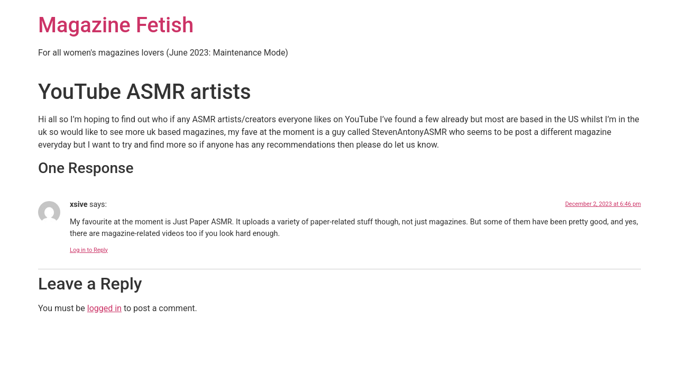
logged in (104, 308)
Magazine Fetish (116, 25)
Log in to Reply (89, 250)
